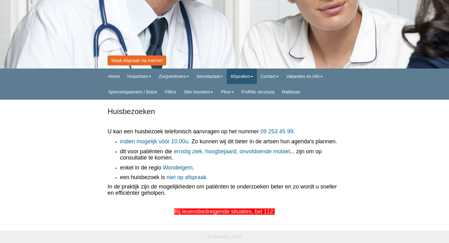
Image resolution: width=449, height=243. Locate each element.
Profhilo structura (257, 91)
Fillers (170, 91)
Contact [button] (270, 76)
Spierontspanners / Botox (132, 91)
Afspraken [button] (241, 76)
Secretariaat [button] (209, 76)
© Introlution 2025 (224, 236)
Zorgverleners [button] (174, 76)
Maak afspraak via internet (136, 60)
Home (114, 76)
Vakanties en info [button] (304, 76)
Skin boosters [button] (199, 91)
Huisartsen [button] (139, 76)
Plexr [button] (227, 91)
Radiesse (291, 91)
